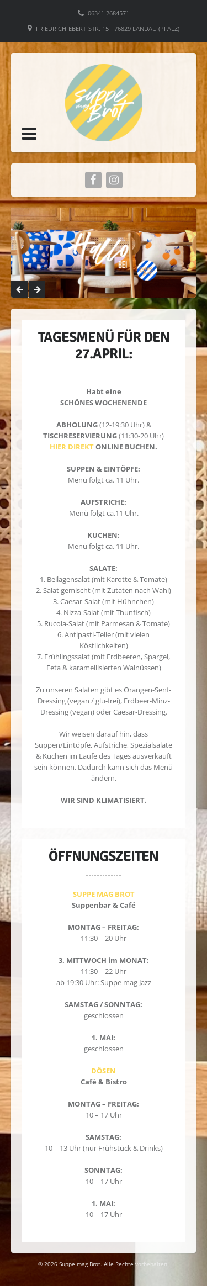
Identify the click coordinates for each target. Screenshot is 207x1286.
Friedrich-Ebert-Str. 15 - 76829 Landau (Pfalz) (107, 28)
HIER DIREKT (72, 447)
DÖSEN (103, 1071)
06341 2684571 (108, 13)
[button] (29, 133)
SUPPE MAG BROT (104, 894)
